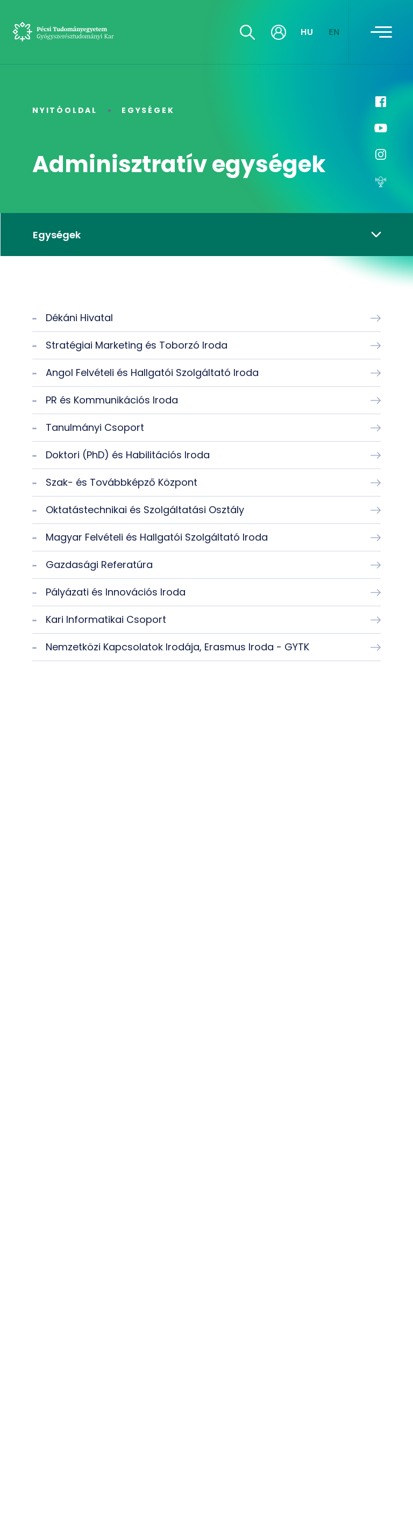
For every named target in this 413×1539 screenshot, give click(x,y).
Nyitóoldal (64, 110)
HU (307, 32)
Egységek (148, 110)
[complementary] (388, 1514)
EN (334, 32)
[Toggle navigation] (381, 32)
